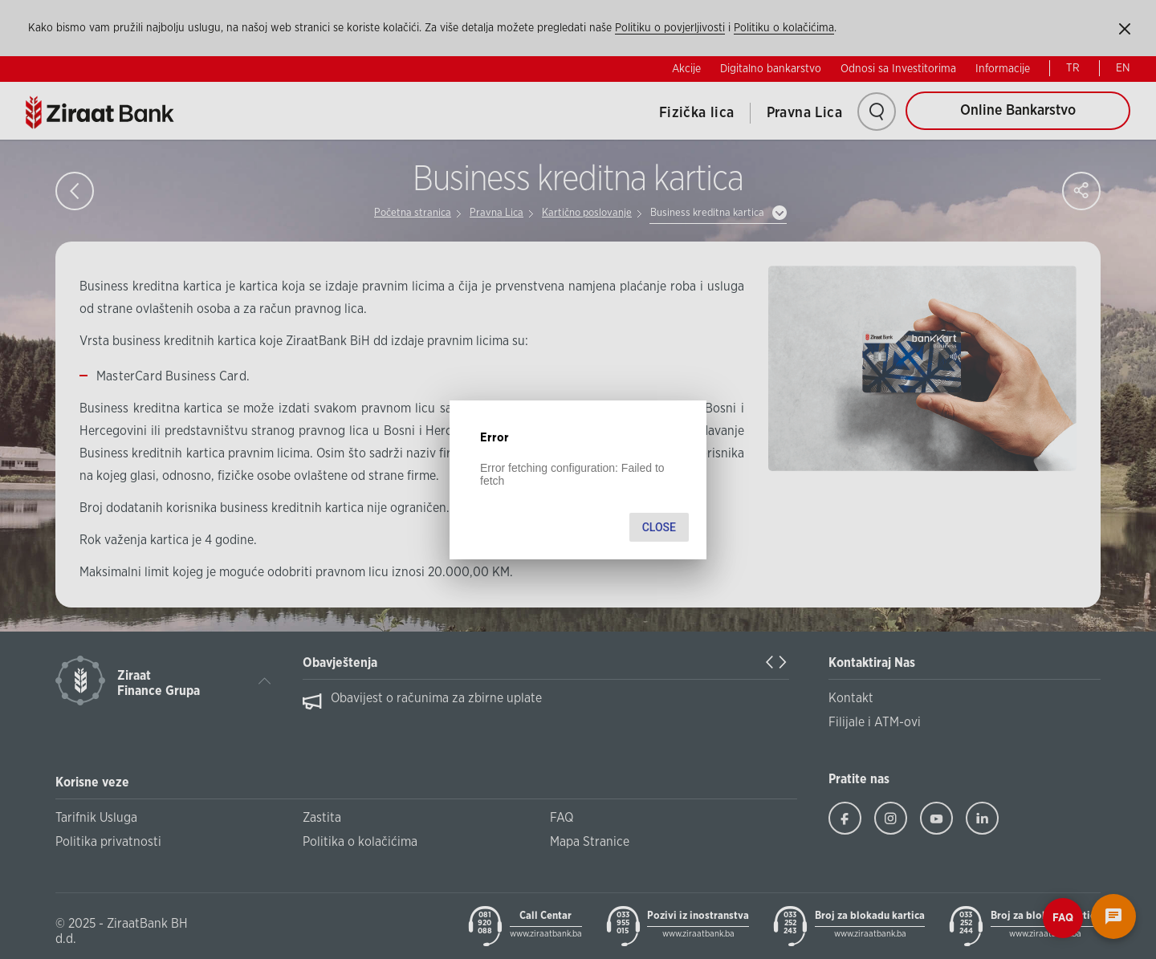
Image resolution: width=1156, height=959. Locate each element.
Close (659, 527)
